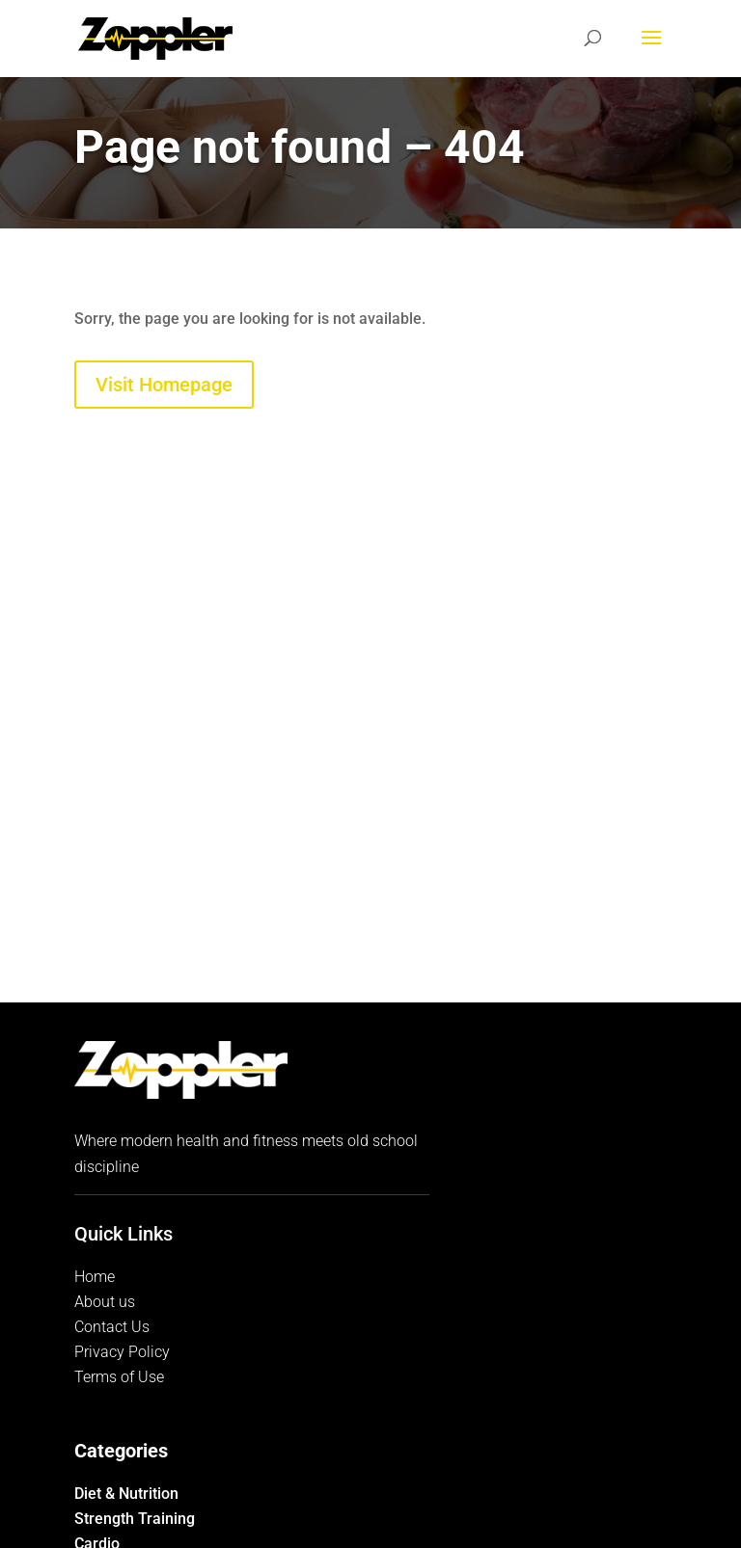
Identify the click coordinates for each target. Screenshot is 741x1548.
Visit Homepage (164, 384)
